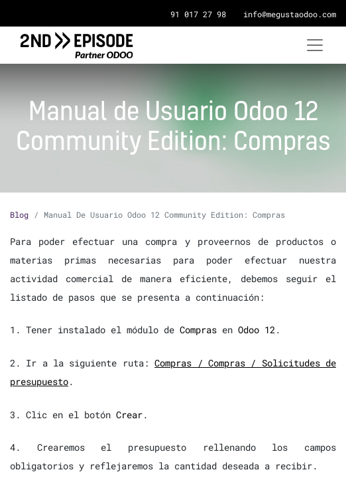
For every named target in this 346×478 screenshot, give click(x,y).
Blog (19, 214)
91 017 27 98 (198, 14)
